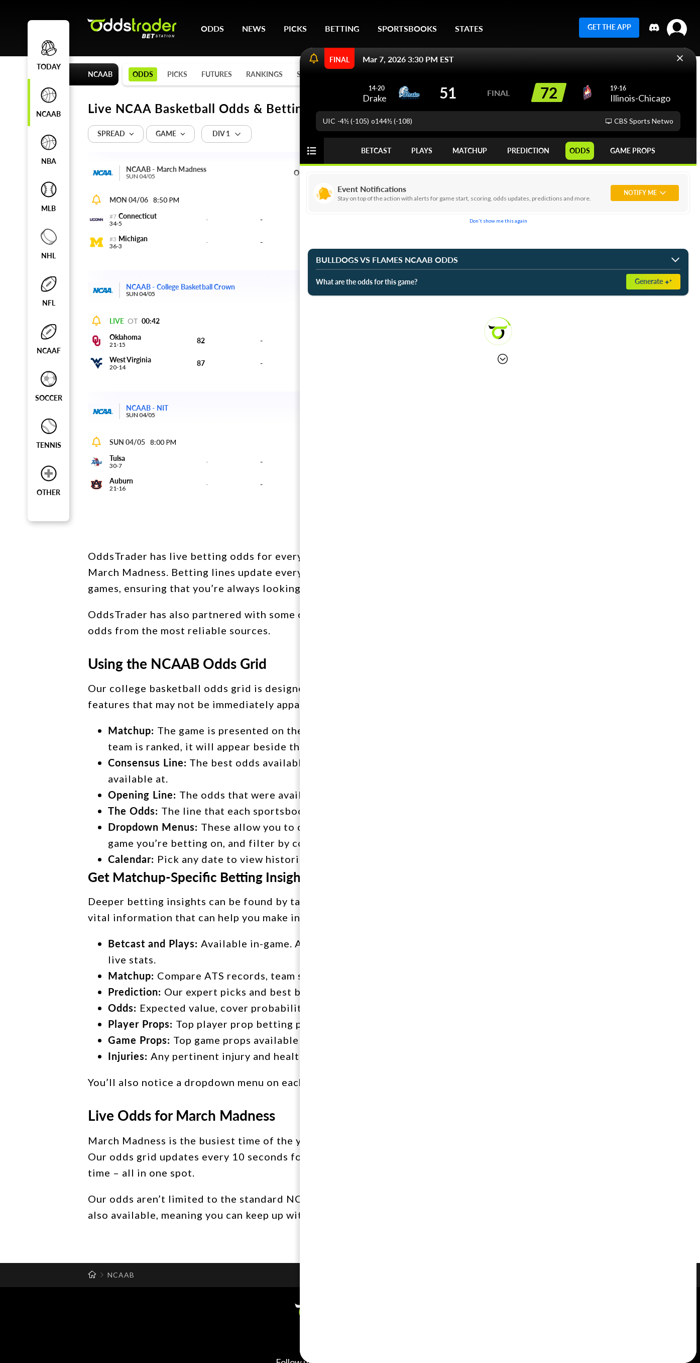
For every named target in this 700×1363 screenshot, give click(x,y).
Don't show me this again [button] (498, 221)
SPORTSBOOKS (407, 28)
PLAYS (421, 150)
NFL (49, 291)
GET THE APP (609, 27)
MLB (49, 197)
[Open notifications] (314, 59)
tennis (48, 433)
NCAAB (48, 102)
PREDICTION (528, 150)
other (48, 481)
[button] (679, 58)
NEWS (254, 28)
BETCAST (376, 150)
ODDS (579, 150)
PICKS (295, 28)
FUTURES (216, 74)
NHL (49, 244)
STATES (469, 28)
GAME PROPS (632, 150)
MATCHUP (469, 150)
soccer (48, 386)
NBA (49, 149)
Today (49, 55)
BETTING (342, 28)
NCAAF (49, 339)
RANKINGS (264, 74)
